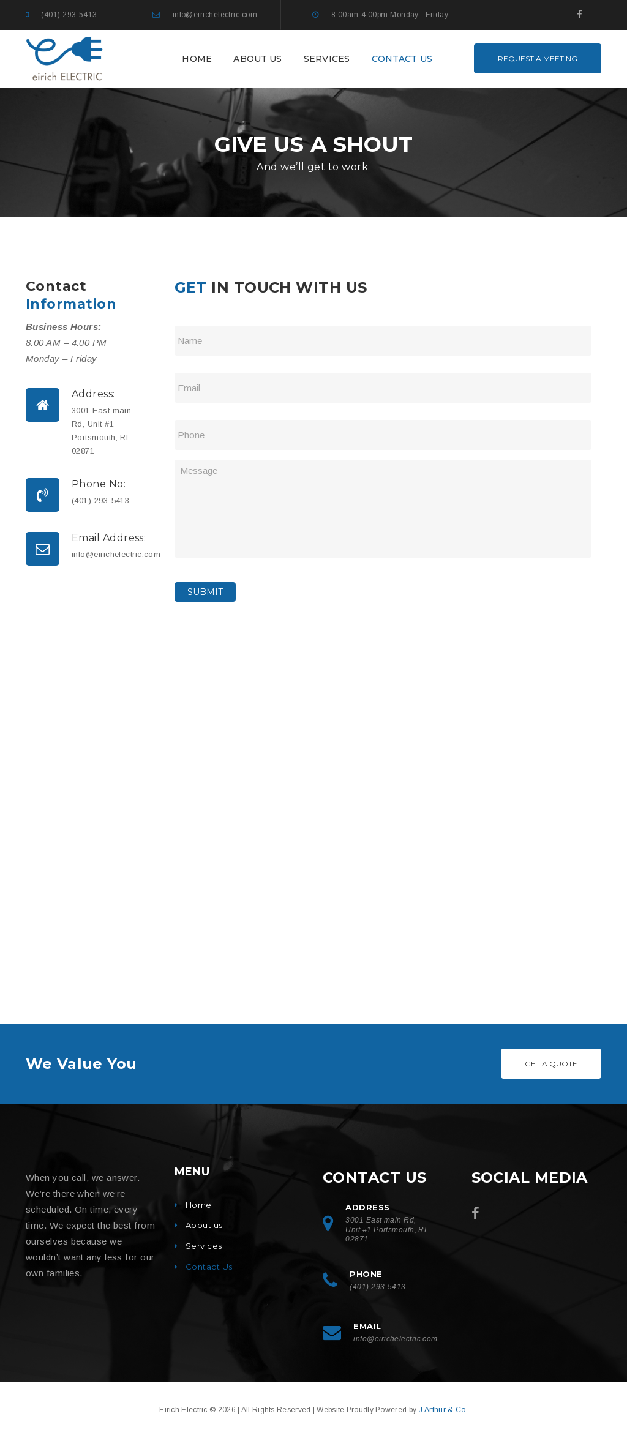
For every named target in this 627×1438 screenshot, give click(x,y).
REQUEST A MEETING (537, 58)
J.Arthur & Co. (443, 1410)
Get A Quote (551, 1063)
